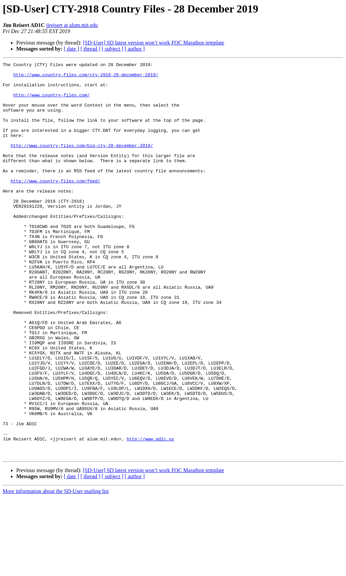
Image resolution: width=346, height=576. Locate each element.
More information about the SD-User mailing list (56, 570)
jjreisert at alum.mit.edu (72, 25)
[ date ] (71, 49)
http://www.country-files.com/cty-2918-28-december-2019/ (85, 78)
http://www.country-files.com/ (51, 102)
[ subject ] (112, 49)
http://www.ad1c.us (150, 515)
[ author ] (135, 49)
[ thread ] (90, 49)
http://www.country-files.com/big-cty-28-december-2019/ (81, 163)
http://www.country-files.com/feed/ (55, 205)
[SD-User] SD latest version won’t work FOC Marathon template (153, 43)
